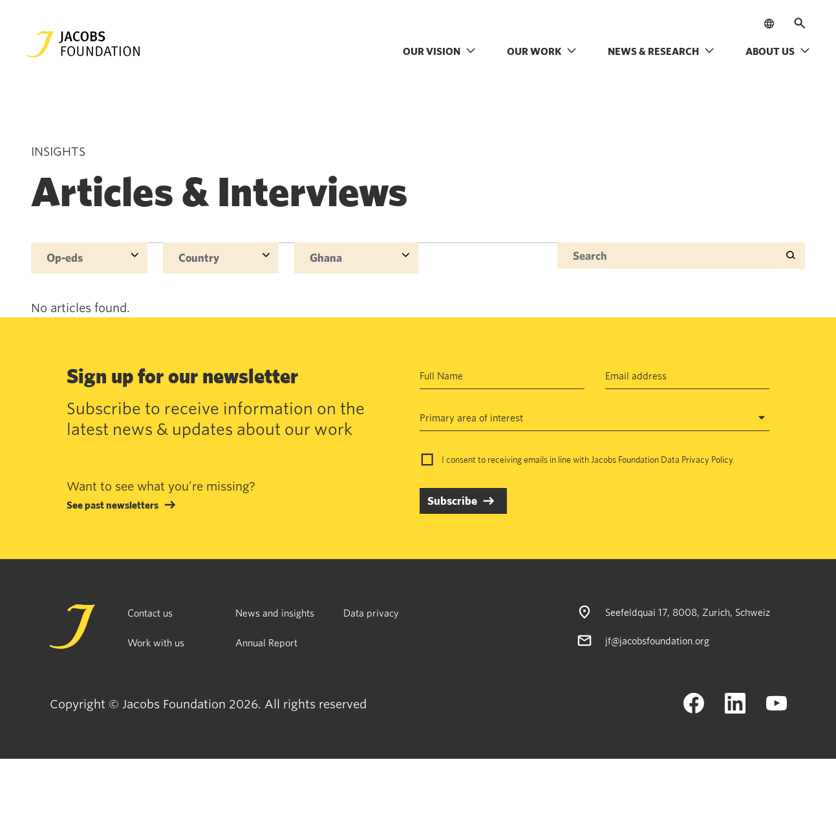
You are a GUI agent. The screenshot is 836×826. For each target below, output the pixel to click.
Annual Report (266, 642)
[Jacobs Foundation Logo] (83, 44)
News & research (661, 51)
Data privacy (371, 613)
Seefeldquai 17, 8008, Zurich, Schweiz (687, 612)
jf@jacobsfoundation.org (657, 640)
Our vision (439, 51)
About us (777, 51)
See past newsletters (112, 505)
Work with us (155, 642)
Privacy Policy (707, 459)
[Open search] (800, 23)
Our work (542, 51)
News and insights (274, 613)
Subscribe (452, 500)
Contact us (150, 613)
